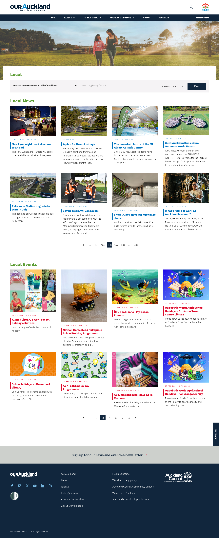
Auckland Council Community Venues (133, 486)
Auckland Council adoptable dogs (130, 499)
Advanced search (173, 86)
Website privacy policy (124, 480)
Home (53, 17)
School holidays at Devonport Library (31, 385)
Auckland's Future (122, 17)
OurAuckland (68, 473)
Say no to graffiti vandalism (81, 210)
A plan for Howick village (79, 144)
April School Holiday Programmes (76, 387)
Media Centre (202, 17)
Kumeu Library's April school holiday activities (31, 321)
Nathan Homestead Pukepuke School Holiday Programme (82, 331)
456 (109, 245)
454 (96, 245)
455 (103, 245)
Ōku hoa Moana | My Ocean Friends (131, 313)
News (64, 480)
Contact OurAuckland (73, 499)
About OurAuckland (72, 505)
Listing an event (70, 493)
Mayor (146, 17)
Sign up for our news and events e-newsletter (110, 456)
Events (65, 486)
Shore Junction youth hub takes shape (135, 216)
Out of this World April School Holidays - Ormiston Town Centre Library (184, 311)
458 (122, 245)
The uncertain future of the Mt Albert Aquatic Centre (133, 145)
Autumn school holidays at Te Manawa (133, 396)
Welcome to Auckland (124, 493)
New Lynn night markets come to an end (31, 145)
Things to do (92, 17)
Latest (69, 17)
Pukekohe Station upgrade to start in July (31, 207)
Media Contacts (120, 473)
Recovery (164, 17)
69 (129, 417)
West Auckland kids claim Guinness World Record (182, 144)
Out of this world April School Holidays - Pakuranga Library (184, 392)
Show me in (26, 85)
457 (116, 245)
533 (136, 245)
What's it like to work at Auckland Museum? (180, 212)
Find (196, 86)
